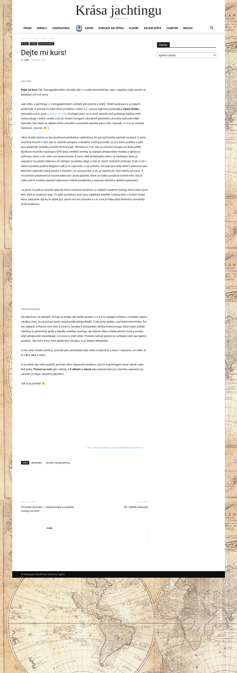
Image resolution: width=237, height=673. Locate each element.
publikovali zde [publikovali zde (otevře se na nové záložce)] (56, 209)
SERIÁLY (42, 28)
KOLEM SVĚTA (152, 28)
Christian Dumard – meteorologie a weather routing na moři (47, 604)
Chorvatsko (60, 28)
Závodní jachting (46, 43)
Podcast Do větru (111, 28)
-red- (26, 59)
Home (24, 38)
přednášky (37, 558)
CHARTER (172, 28)
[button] (211, 28)
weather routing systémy (58, 558)
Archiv (188, 28)
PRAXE (28, 28)
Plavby (34, 38)
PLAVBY (134, 28)
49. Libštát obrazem (136, 602)
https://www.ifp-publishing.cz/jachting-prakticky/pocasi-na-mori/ (115, 543)
